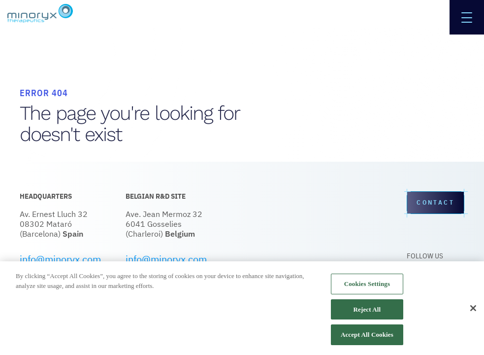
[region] (242, 308)
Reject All (367, 309)
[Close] (473, 308)
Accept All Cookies (367, 334)
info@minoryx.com (60, 259)
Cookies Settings (367, 283)
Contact (435, 202)
